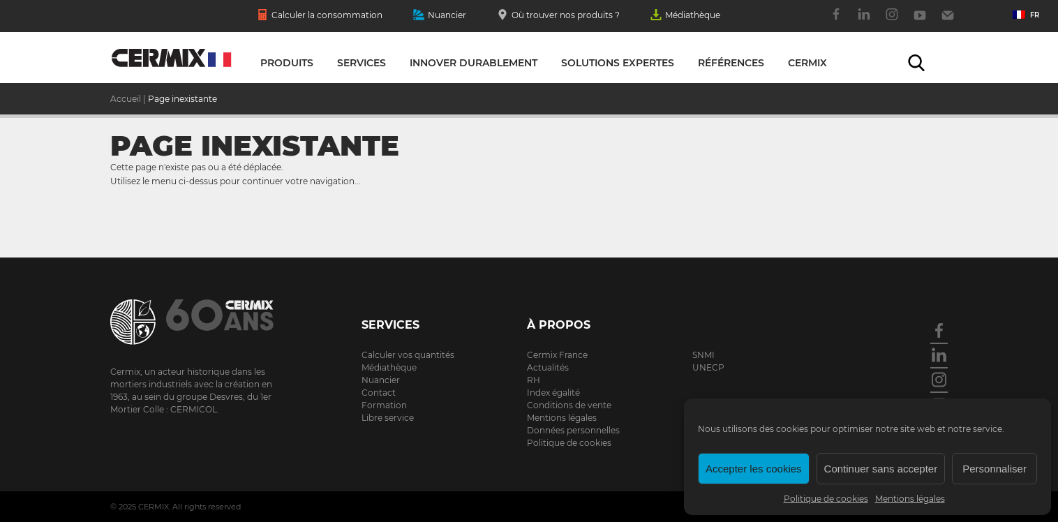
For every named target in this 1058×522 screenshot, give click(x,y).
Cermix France (557, 355)
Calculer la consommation (319, 16)
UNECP (708, 367)
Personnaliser (994, 469)
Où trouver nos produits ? (558, 16)
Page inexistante (182, 99)
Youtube (920, 21)
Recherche (916, 63)
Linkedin (864, 21)
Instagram (892, 21)
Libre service (388, 417)
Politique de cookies (826, 498)
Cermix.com (201, 322)
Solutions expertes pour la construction (171, 61)
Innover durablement (473, 63)
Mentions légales (910, 498)
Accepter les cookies (754, 469)
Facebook (836, 21)
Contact (948, 21)
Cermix (807, 63)
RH (533, 380)
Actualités (548, 367)
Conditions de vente (569, 405)
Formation (384, 405)
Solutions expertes (617, 63)
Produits (286, 63)
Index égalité (553, 392)
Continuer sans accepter (881, 469)
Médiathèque (685, 16)
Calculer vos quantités (408, 355)
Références (731, 63)
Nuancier (439, 16)
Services (361, 63)
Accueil (125, 99)
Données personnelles (573, 430)
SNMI (703, 355)
